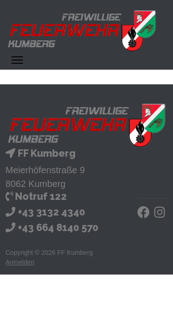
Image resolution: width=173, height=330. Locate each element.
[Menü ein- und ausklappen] (17, 60)
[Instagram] (159, 214)
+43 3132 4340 (51, 212)
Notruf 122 (41, 196)
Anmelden (19, 262)
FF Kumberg (47, 153)
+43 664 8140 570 (58, 227)
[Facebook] (143, 214)
